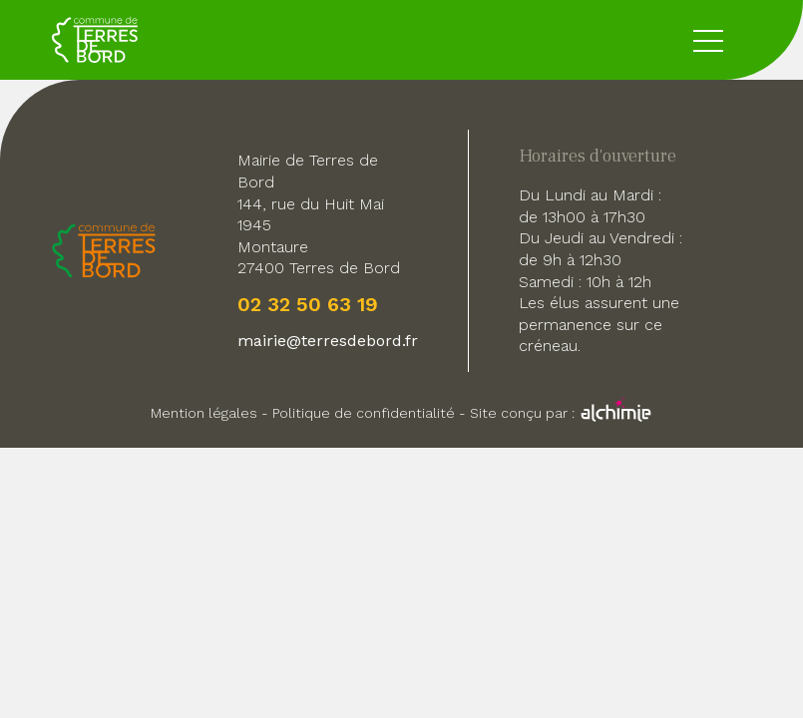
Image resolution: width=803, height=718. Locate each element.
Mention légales (204, 413)
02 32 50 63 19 (307, 304)
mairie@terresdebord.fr (327, 340)
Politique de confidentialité (363, 413)
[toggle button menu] (708, 40)
